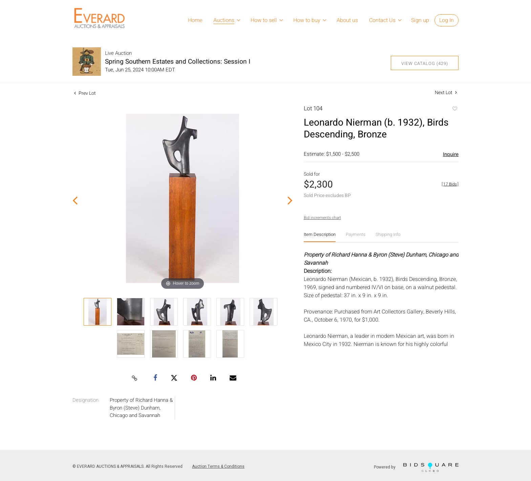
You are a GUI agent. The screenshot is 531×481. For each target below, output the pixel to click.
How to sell (264, 20)
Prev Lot (85, 93)
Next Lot (446, 92)
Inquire (451, 154)
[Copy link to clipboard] (135, 378)
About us (347, 20)
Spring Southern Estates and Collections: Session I (177, 61)
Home (195, 20)
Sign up (420, 20)
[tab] (320, 237)
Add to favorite (454, 109)
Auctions (223, 20)
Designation (85, 400)
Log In (446, 20)
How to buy (306, 20)
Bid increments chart (322, 218)
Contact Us (382, 20)
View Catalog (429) (424, 63)
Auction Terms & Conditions (218, 466)
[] (450, 184)
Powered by (416, 467)
